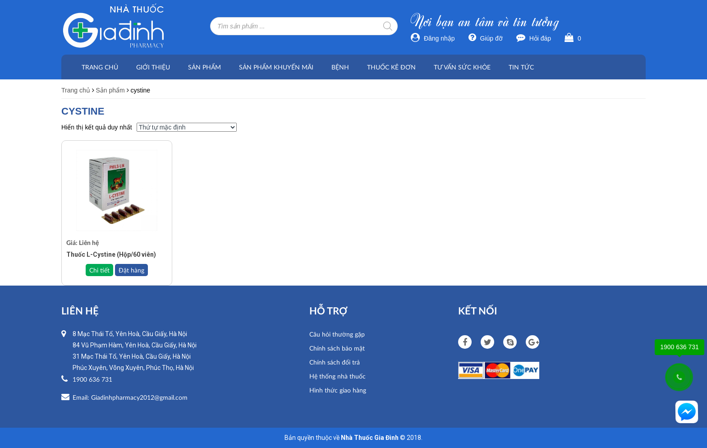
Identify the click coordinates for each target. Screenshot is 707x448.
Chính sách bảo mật (337, 348)
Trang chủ (100, 67)
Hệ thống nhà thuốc (337, 376)
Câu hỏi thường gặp (337, 334)
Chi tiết (99, 270)
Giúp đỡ (485, 38)
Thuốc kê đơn (391, 67)
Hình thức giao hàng (337, 390)
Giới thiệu (153, 67)
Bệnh (340, 67)
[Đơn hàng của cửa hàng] (187, 127)
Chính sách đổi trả (334, 362)
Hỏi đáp (533, 38)
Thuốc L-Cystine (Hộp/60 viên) (111, 254)
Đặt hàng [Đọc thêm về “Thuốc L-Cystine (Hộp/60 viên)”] (131, 270)
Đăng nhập (433, 38)
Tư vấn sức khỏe (462, 67)
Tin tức (521, 67)
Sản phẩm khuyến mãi (276, 67)
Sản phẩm (204, 67)
